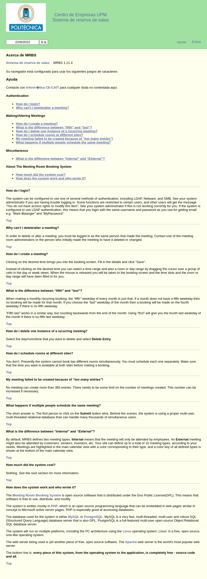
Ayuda (181, 42)
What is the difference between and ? (54, 127)
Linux (127, 531)
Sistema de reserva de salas (80, 19)
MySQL (73, 517)
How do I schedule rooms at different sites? (49, 135)
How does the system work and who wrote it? (51, 178)
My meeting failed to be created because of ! (64, 139)
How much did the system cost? (41, 174)
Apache (131, 542)
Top (9, 220)
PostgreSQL (93, 517)
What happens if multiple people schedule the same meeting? (63, 142)
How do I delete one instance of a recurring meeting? (56, 131)
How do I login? (28, 104)
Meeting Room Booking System (36, 495)
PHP (54, 506)
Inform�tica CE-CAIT (42, 87)
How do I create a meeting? (37, 124)
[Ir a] (22, 42)
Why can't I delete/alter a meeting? (42, 108)
